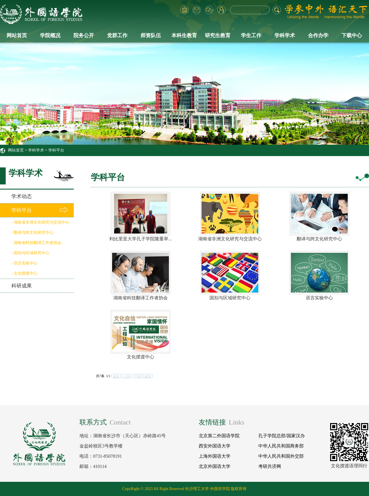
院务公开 (84, 35)
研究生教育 (217, 35)
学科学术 (284, 35)
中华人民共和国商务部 (281, 446)
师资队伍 (151, 35)
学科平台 (56, 150)
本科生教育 (184, 35)
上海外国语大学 (214, 456)
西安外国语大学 (214, 446)
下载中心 (351, 35)
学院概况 (50, 35)
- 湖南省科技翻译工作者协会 (36, 243)
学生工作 (251, 35)
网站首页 (17, 35)
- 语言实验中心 (24, 263)
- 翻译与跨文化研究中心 (32, 232)
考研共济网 (269, 466)
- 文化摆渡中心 (24, 273)
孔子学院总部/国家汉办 (281, 435)
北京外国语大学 (214, 466)
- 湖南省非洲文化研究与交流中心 (40, 222)
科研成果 (21, 286)
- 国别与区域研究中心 (30, 253)
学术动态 (21, 196)
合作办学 (318, 35)
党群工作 (117, 35)
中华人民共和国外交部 (281, 456)
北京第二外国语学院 (219, 435)
